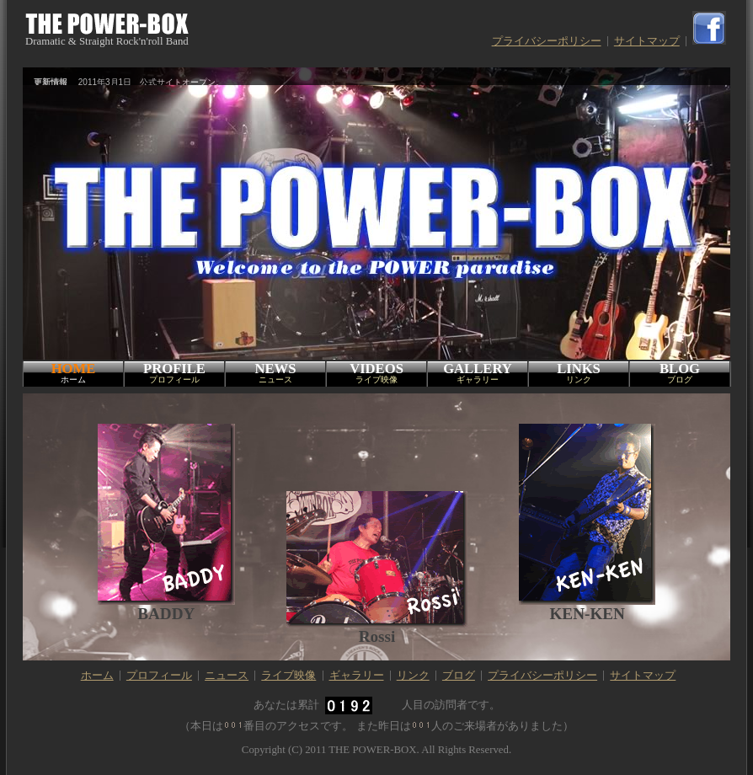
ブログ (458, 675)
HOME (73, 373)
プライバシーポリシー (546, 41)
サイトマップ (647, 41)
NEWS (275, 373)
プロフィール (159, 675)
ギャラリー (356, 675)
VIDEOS (376, 373)
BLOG (680, 373)
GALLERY (478, 373)
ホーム (97, 675)
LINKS (579, 373)
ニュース (226, 675)
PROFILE (174, 373)
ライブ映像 (288, 675)
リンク (413, 675)
